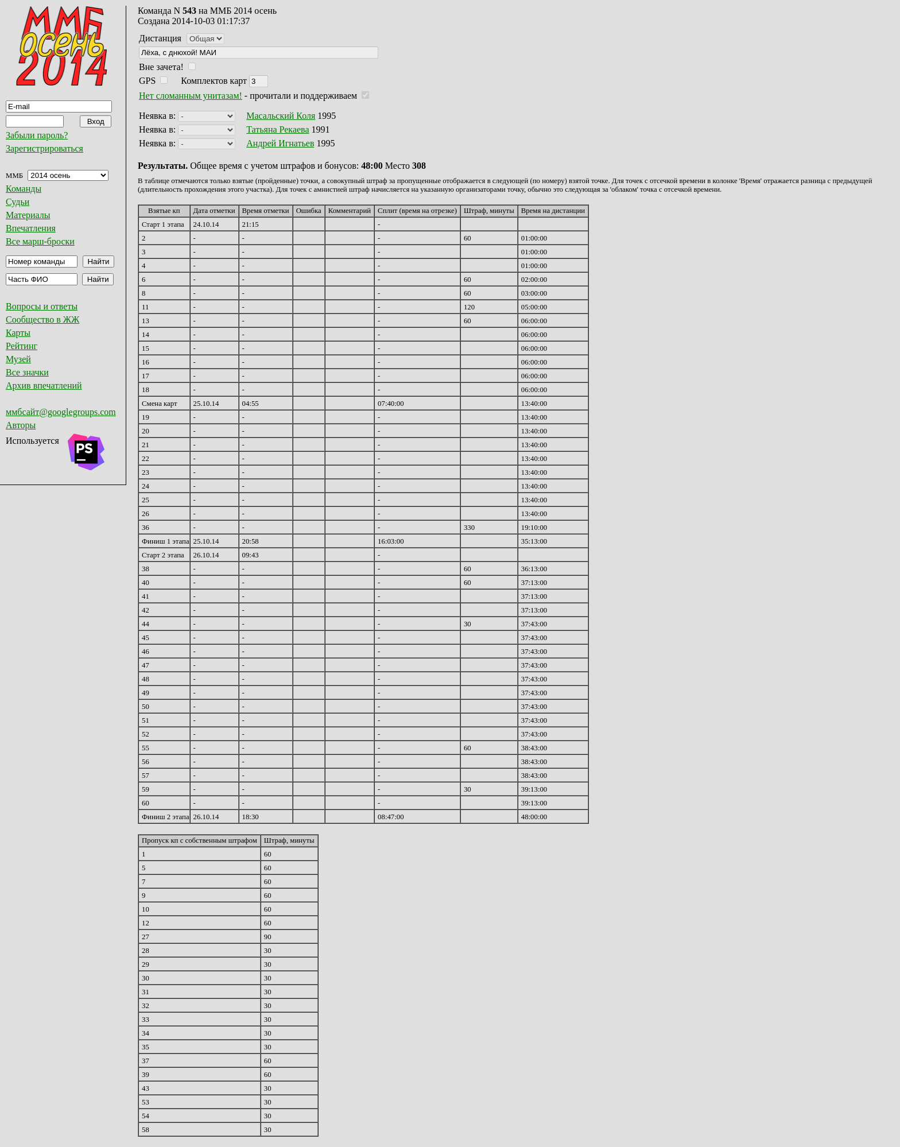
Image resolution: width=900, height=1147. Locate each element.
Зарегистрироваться (44, 148)
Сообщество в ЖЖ (42, 319)
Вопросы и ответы (41, 306)
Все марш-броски (40, 241)
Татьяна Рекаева (277, 129)
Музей (18, 359)
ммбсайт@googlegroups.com (61, 412)
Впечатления (31, 228)
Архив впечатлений (44, 385)
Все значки (27, 372)
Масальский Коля (280, 116)
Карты (18, 333)
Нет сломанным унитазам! (190, 95)
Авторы (21, 425)
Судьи (17, 202)
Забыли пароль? (37, 135)
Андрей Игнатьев (280, 143)
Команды (23, 188)
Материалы (28, 215)
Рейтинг (21, 346)
